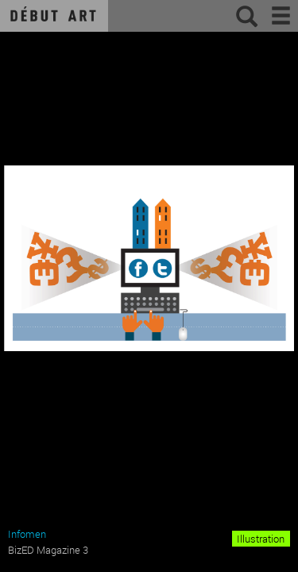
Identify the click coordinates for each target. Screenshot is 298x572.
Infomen (27, 534)
